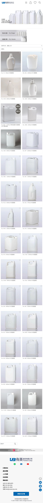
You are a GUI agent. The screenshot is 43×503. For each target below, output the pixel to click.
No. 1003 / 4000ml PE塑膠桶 (8, 150)
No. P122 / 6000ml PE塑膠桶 (8, 202)
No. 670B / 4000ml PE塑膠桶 (8, 280)
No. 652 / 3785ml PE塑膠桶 (29, 202)
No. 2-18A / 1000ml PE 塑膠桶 (8, 410)
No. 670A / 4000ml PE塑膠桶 (30, 280)
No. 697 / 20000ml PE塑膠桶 (29, 150)
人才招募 (5, 474)
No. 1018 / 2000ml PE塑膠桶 (8, 98)
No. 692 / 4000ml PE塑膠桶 (7, 384)
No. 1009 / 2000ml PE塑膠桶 (29, 98)
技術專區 (5, 477)
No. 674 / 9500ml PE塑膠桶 (7, 254)
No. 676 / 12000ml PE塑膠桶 (29, 228)
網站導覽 (5, 471)
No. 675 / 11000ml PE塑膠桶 (8, 436)
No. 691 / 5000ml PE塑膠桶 (29, 384)
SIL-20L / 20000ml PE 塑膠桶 (30, 73)
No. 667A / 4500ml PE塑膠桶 (30, 436)
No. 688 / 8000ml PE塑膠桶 (29, 358)
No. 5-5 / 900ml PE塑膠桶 (7, 73)
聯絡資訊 (5, 480)
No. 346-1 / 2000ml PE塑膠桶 (8, 176)
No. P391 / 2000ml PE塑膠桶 (8, 228)
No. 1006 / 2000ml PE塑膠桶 (29, 124)
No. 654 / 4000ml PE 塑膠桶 (8, 358)
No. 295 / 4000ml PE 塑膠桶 (8, 306)
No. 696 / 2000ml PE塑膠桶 (29, 410)
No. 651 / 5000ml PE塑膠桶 (7, 332)
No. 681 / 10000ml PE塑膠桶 (29, 176)
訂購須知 (5, 468)
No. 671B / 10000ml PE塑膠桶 (30, 254)
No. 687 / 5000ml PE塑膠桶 (29, 306)
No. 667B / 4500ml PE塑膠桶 (30, 332)
